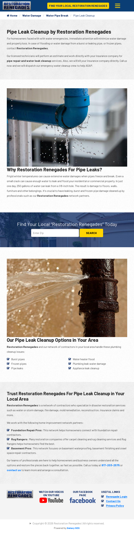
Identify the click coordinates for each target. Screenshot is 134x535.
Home (12, 15)
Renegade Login (116, 496)
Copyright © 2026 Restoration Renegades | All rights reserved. (68, 523)
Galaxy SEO (73, 527)
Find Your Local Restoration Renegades (78, 5)
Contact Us (113, 501)
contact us (14, 470)
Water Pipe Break (57, 15)
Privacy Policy (115, 505)
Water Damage (31, 15)
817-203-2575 (111, 465)
